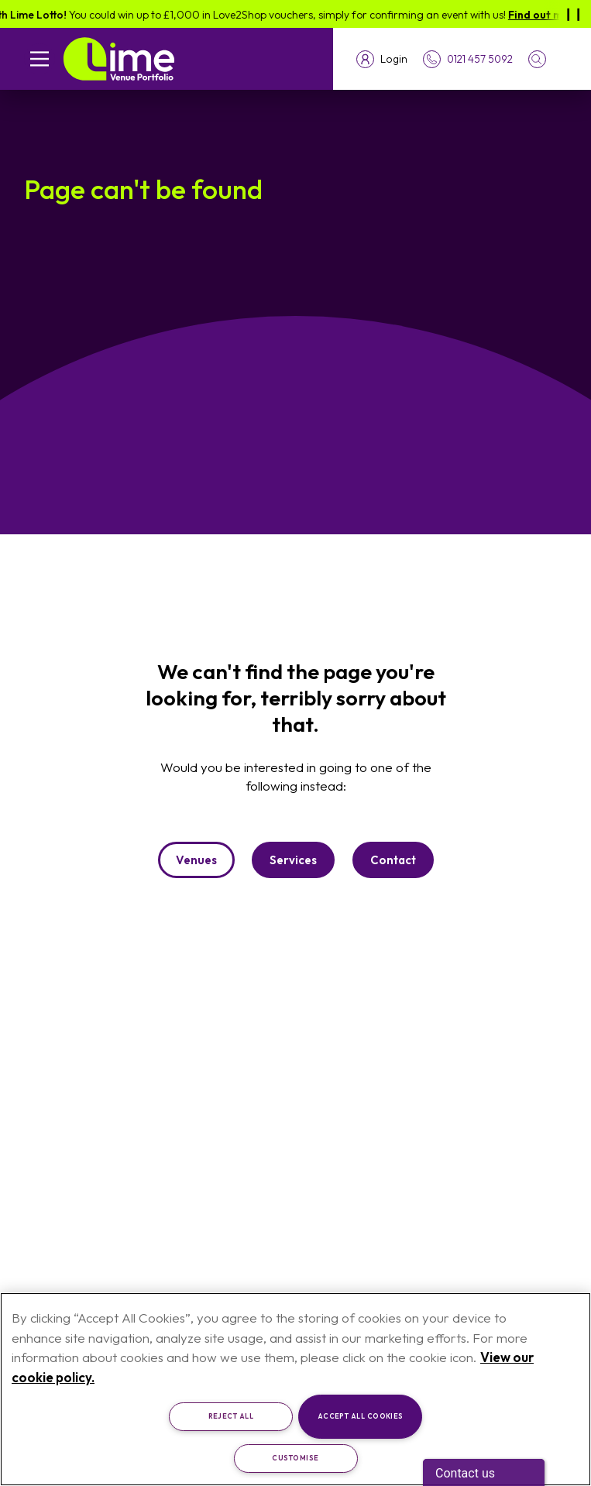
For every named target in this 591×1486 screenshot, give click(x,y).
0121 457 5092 (480, 59)
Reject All (231, 1416)
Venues (196, 860)
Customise (295, 1457)
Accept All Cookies (361, 1416)
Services (293, 860)
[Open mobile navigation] (39, 58)
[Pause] (573, 14)
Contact (393, 860)
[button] (547, 58)
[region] (295, 1389)
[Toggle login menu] (381, 59)
